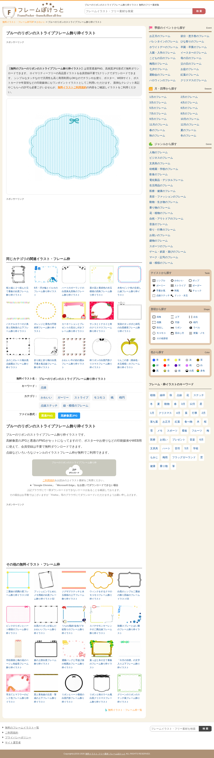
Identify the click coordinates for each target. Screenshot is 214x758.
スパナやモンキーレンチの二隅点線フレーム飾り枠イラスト (101, 629)
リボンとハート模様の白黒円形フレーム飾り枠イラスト (73, 698)
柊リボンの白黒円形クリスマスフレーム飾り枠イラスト (101, 364)
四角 (159, 317)
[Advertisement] (74, 53)
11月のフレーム (158, 124)
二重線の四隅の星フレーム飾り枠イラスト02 (17, 593)
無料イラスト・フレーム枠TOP (18, 22)
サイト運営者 (13, 742)
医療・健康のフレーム (162, 190)
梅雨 (165, 457)
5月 (186, 448)
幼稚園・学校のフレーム (163, 168)
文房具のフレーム (159, 163)
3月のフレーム (158, 102)
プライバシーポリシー (18, 737)
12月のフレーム (190, 124)
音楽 (192, 439)
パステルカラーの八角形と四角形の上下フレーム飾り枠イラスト (17, 328)
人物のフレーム (158, 152)
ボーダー (197, 285)
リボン (178, 327)
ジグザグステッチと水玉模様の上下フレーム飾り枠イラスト (73, 595)
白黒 (191, 370)
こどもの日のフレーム (162, 58)
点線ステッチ (49, 405)
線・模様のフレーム (75, 405)
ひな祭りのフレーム (192, 41)
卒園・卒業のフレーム (194, 47)
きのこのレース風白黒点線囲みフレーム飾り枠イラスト (17, 364)
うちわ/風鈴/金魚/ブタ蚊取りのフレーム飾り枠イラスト (73, 629)
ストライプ (81, 397)
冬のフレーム (188, 135)
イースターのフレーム (194, 52)
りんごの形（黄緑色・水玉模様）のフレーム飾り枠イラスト (128, 364)
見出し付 (179, 333)
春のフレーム (157, 130)
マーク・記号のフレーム (163, 257)
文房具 (154, 448)
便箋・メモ (198, 333)
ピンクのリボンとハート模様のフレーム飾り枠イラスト (17, 629)
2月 (204, 412)
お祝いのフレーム (159, 235)
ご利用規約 (49, 480)
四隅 (159, 322)
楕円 (122, 397)
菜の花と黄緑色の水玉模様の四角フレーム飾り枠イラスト (101, 291)
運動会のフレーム (159, 74)
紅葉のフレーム (190, 74)
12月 (192, 403)
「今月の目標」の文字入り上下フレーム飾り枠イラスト (128, 664)
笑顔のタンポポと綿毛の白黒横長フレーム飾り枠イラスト (128, 328)
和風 (176, 290)
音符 (177, 448)
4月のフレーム (189, 102)
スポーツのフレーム (161, 246)
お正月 (166, 421)
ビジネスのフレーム (161, 157)
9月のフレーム (158, 118)
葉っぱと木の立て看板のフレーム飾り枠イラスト (101, 664)
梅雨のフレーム (158, 63)
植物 (152, 395)
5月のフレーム (158, 107)
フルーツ (197, 430)
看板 (184, 430)
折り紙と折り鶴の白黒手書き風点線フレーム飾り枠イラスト (45, 364)
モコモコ (99, 397)
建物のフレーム (158, 240)
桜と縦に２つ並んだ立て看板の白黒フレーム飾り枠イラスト (17, 291)
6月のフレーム (189, 107)
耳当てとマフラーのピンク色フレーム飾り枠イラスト (17, 698)
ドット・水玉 (181, 295)
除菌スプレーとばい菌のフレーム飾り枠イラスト (128, 629)
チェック (197, 290)
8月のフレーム (189, 113)
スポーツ (172, 430)
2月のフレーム (189, 96)
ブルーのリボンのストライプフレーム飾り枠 (74, 462)
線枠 (162, 395)
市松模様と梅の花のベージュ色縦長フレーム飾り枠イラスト (17, 664)
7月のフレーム (158, 113)
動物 (167, 403)
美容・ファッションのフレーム (167, 196)
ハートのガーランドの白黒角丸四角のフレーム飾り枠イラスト (73, 291)
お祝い (164, 439)
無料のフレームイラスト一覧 (22, 727)
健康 (152, 466)
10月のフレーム (190, 118)
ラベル (196, 327)
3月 (183, 403)
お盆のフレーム (190, 69)
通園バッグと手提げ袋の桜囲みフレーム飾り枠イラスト (73, 664)
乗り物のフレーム (159, 207)
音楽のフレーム (158, 224)
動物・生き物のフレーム (163, 201)
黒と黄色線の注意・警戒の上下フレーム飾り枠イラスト (45, 698)
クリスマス (165, 412)
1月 (152, 412)
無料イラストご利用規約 (72, 87)
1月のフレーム (158, 96)
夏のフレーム (188, 130)
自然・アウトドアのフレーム (166, 218)
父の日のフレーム (191, 63)
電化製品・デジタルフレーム (166, 179)
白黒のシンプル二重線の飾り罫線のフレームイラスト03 (128, 595)
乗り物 (164, 466)
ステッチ (198, 395)
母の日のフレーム (191, 58)
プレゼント (178, 439)
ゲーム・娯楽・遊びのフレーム (167, 251)
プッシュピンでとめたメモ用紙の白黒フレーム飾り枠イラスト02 (45, 595)
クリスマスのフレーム (194, 80)
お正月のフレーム (159, 36)
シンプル (160, 280)
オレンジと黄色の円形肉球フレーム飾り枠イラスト (45, 328)
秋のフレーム (157, 135)
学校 (195, 448)
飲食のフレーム (158, 174)
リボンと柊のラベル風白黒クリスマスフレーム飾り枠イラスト (101, 698)
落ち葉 (154, 421)
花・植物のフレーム (161, 212)
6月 (201, 439)
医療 (152, 439)
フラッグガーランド (184, 457)
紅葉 (177, 421)
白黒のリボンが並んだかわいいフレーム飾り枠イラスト (45, 629)
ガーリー (63, 397)
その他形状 (162, 338)
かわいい (40, 22)
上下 (177, 317)
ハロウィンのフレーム (162, 80)
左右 (195, 317)
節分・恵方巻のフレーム (195, 36)
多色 (202, 370)
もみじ (154, 457)
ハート (166, 448)
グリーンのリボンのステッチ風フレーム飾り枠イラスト (128, 698)
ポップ (196, 280)
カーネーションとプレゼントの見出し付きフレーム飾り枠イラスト (73, 328)
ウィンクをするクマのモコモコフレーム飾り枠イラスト (101, 595)
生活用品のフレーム (161, 185)
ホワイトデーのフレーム (163, 47)
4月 (178, 412)
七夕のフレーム (158, 69)
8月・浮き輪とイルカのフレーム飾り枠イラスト (46, 291)
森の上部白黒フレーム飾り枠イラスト (45, 662)
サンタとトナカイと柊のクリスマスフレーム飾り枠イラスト (101, 328)
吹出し (160, 327)
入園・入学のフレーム (162, 52)
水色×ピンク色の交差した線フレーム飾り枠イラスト (129, 291)
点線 (43, 387)
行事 (194, 412)
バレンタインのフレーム (163, 41)
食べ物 (188, 421)
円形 (177, 322)
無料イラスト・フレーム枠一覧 (125, 710)
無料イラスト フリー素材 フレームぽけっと (105, 754)
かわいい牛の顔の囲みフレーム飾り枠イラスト (73, 364)
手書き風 (160, 290)
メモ (159, 430)
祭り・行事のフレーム (162, 229)
